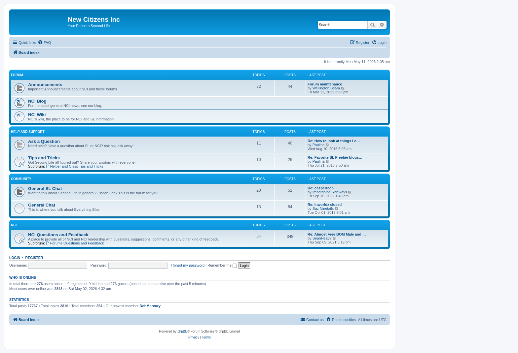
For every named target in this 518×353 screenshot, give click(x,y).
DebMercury (150, 306)
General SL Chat (45, 188)
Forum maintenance (325, 84)
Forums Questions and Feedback (75, 243)
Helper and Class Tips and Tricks (74, 166)
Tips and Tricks (44, 157)
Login (14, 258)
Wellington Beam (326, 88)
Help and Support (28, 132)
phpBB (182, 331)
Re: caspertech (321, 188)
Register (34, 258)
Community (21, 179)
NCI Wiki (37, 114)
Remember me (222, 265)
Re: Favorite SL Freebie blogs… (335, 157)
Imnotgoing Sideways (330, 192)
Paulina (319, 145)
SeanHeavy (322, 238)
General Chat (41, 205)
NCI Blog (37, 101)
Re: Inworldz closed (325, 205)
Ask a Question (44, 141)
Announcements (45, 84)
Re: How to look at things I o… (334, 141)
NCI (14, 225)
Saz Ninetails (323, 208)
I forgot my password (187, 265)
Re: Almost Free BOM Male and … (337, 234)
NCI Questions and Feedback (58, 234)
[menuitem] (44, 43)
